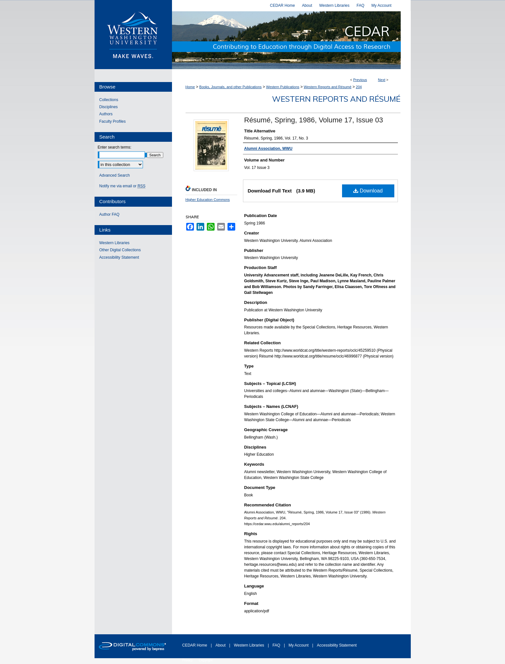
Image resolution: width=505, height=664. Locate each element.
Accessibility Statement (119, 257)
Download (368, 190)
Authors (106, 114)
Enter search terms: (115, 147)
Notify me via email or (122, 186)
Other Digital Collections (120, 250)
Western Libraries (114, 243)
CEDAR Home (195, 645)
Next (381, 80)
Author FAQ (109, 214)
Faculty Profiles (112, 121)
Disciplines (108, 107)
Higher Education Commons (208, 200)
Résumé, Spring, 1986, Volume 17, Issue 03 (313, 120)
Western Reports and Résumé (327, 87)
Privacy (188, 660)
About (221, 645)
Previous (360, 80)
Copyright (206, 660)
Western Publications (282, 87)
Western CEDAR (291, 40)
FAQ (276, 645)
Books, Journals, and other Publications (230, 87)
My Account (298, 645)
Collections (108, 100)
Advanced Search (114, 175)
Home (190, 87)
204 (359, 87)
